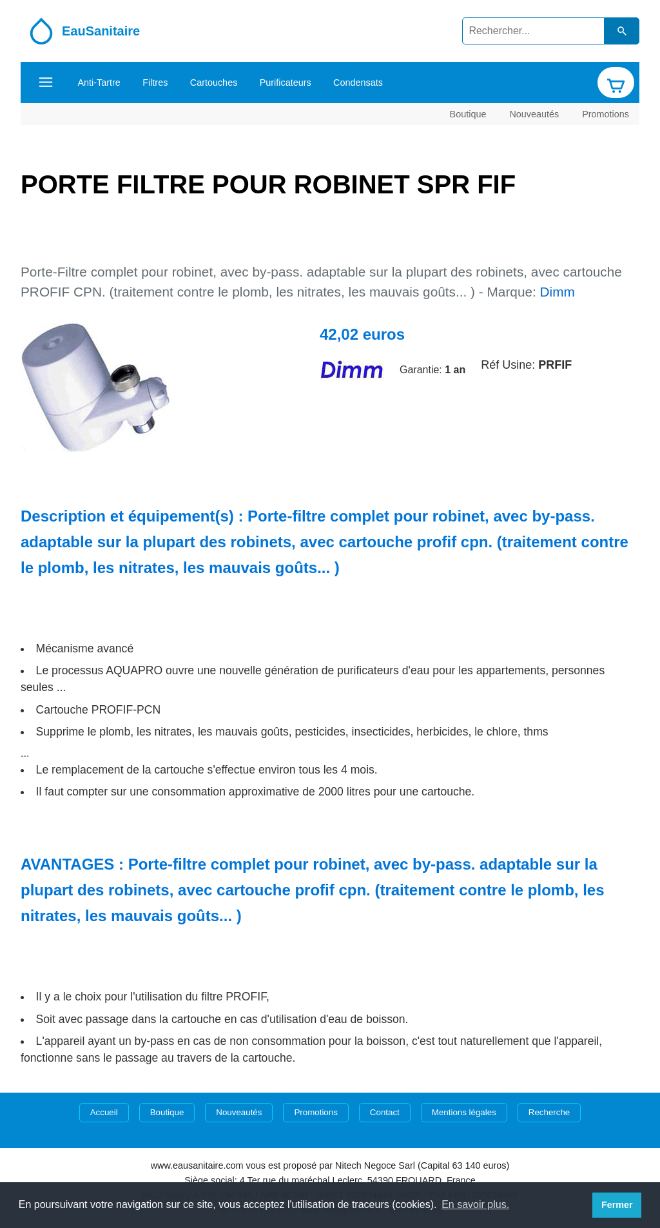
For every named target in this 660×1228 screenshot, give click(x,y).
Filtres (155, 82)
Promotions (605, 113)
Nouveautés (534, 113)
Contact (385, 1112)
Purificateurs (285, 82)
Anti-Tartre (98, 82)
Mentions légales (464, 1112)
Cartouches (214, 82)
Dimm (557, 291)
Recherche (549, 1112)
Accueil (104, 1112)
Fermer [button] (617, 1205)
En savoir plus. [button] (475, 1204)
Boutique (468, 113)
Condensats (358, 82)
